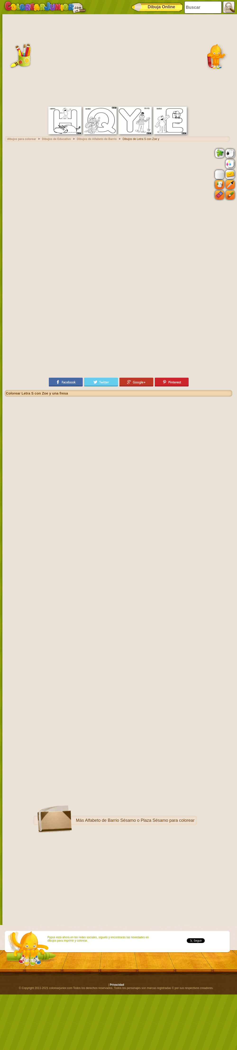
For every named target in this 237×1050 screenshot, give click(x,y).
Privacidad (117, 984)
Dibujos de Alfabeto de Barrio (97, 139)
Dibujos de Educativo (56, 139)
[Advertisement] (44, 59)
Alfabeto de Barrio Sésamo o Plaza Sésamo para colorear (139, 820)
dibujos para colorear (21, 139)
